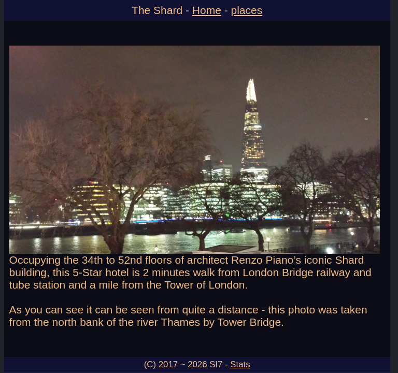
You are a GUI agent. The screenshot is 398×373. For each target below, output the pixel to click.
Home (206, 10)
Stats (240, 364)
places (247, 10)
